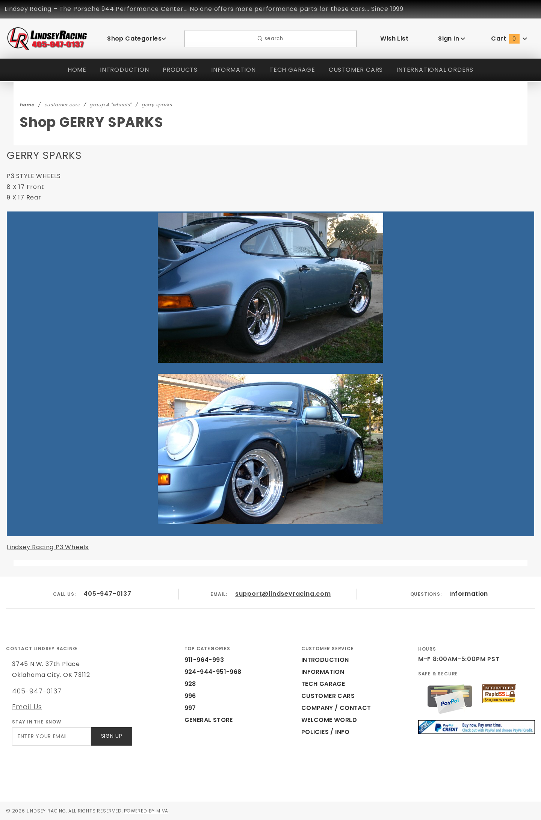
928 (189, 684)
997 (189, 708)
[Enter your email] (51, 736)
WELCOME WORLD (330, 720)
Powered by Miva (153, 810)
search (270, 38)
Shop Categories (136, 38)
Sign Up (111, 736)
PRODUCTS (177, 69)
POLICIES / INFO (326, 732)
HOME (72, 69)
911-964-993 (202, 660)
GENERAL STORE (211, 720)
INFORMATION (231, 69)
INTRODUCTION (120, 69)
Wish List (394, 38)
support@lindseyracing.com (283, 593)
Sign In (451, 38)
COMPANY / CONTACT (334, 708)
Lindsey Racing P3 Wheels (46, 547)
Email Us (26, 706)
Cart (509, 38)
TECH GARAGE (290, 69)
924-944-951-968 (208, 672)
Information (468, 593)
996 (189, 696)
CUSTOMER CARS (355, 69)
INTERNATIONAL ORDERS (437, 69)
